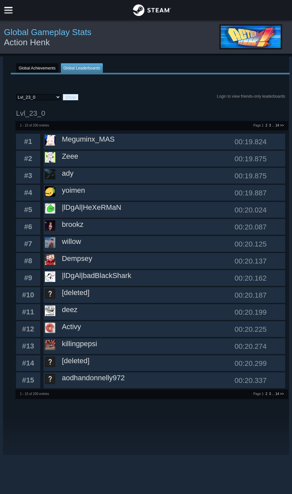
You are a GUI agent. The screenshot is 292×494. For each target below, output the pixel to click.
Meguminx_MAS (88, 139)
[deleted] (75, 292)
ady (67, 173)
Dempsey (77, 258)
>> (282, 125)
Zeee (70, 156)
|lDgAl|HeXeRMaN (91, 207)
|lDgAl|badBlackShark (96, 275)
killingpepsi (79, 344)
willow (71, 241)
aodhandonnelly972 (93, 378)
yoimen (73, 190)
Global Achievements (37, 68)
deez (70, 310)
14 (277, 125)
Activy (71, 327)
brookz (72, 224)
